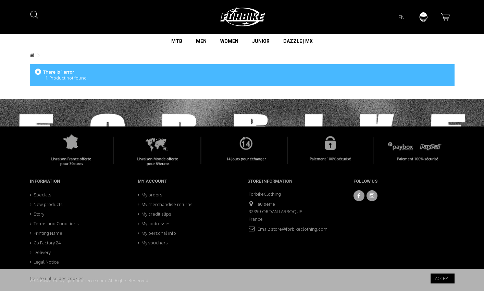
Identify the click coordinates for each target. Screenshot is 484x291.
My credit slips (156, 214)
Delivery (42, 252)
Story (39, 214)
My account (152, 181)
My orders (151, 194)
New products (48, 204)
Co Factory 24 (47, 242)
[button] (176, 41)
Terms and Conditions (56, 223)
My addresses (156, 223)
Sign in (423, 17)
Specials (42, 194)
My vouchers (154, 242)
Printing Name (48, 233)
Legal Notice (46, 262)
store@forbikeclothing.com (299, 229)
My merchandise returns (167, 204)
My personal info (158, 233)
